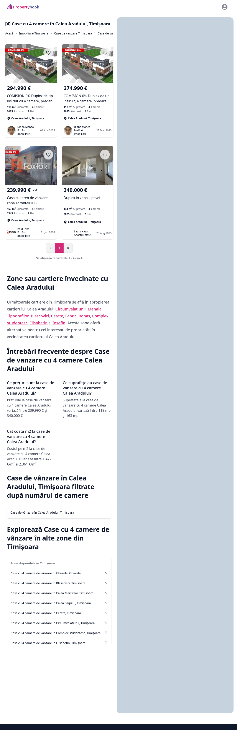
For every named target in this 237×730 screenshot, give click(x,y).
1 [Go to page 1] (59, 248)
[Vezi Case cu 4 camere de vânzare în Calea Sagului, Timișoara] (59, 603)
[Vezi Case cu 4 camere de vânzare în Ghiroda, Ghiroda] (59, 573)
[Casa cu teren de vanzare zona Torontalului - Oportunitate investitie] (31, 196)
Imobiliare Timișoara (33, 33)
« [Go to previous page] (50, 248)
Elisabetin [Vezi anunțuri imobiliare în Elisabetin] (39, 322)
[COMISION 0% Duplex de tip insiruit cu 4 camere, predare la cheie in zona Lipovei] (31, 94)
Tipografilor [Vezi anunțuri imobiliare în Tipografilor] (18, 315)
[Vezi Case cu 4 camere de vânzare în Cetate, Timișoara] (59, 613)
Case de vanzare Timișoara (73, 33)
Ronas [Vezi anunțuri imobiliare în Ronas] (84, 315)
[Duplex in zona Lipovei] (88, 196)
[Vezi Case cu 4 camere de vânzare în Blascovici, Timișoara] (59, 583)
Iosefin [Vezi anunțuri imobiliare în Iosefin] (59, 322)
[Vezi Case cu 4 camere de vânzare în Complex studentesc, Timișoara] (59, 632)
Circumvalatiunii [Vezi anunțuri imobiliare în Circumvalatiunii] (70, 308)
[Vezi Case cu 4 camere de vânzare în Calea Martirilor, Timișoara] (59, 593)
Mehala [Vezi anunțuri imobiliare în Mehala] (95, 308)
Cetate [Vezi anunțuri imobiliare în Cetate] (57, 315)
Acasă (9, 33)
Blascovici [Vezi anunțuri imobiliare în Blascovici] (40, 315)
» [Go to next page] (68, 248)
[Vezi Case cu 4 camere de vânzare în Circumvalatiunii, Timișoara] (59, 623)
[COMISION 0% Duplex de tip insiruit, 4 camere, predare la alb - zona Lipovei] (88, 94)
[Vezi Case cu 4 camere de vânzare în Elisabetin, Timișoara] (59, 642)
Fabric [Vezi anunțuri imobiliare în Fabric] (71, 315)
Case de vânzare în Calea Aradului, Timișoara (42, 512)
